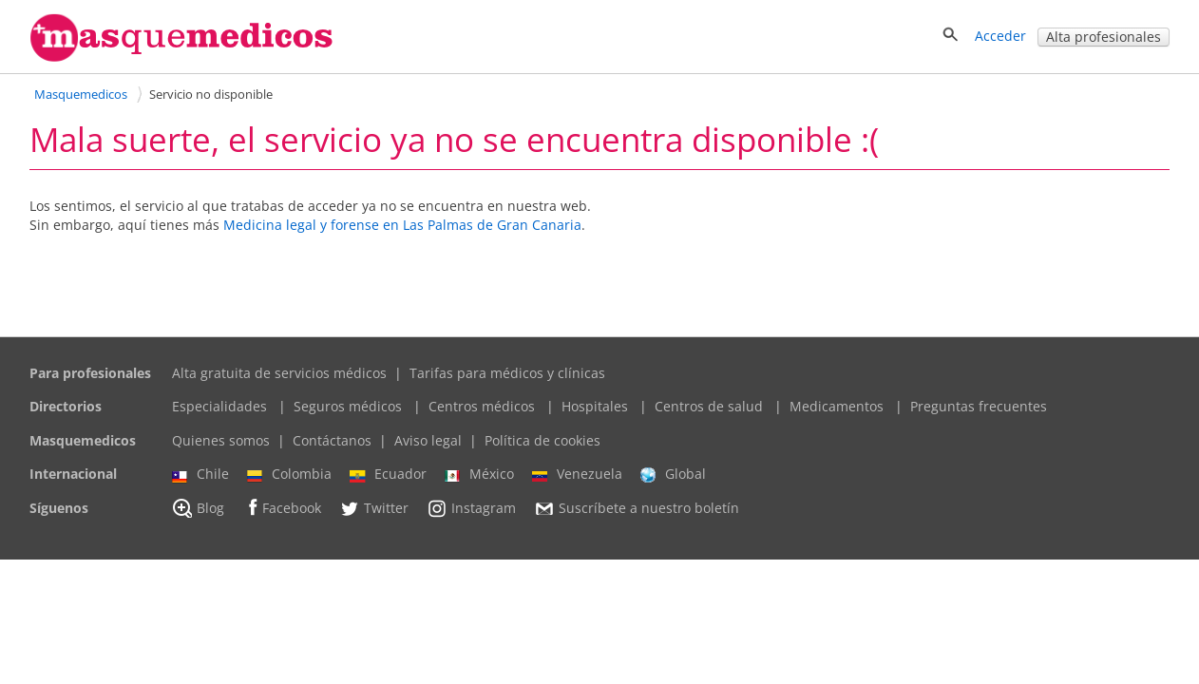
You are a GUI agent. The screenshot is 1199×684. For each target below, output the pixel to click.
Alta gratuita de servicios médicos (279, 373)
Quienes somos (221, 440)
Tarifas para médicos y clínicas (507, 373)
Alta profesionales (1103, 37)
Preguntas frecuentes (978, 406)
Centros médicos (481, 406)
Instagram (471, 508)
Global (673, 474)
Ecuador (388, 474)
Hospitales (594, 406)
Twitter (374, 508)
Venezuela (577, 474)
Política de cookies (542, 440)
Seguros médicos (348, 406)
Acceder (1000, 36)
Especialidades (219, 406)
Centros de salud (709, 406)
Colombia (289, 474)
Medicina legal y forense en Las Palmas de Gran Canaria (402, 225)
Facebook (281, 508)
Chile (200, 474)
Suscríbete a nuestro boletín (636, 508)
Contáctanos (332, 440)
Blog (198, 508)
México (479, 474)
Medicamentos (837, 406)
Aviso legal (428, 440)
